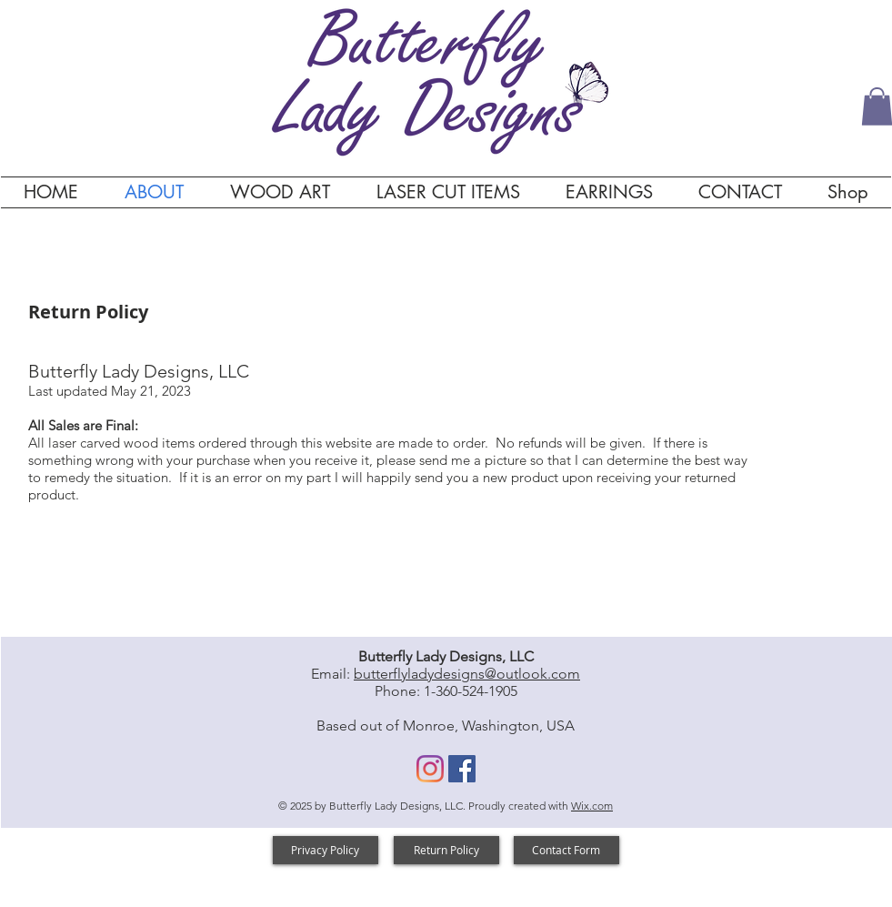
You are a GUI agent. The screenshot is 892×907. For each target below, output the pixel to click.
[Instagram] (430, 768)
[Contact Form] (566, 850)
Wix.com (592, 805)
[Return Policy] (446, 850)
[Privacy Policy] (325, 850)
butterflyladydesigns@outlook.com (467, 673)
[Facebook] (462, 768)
